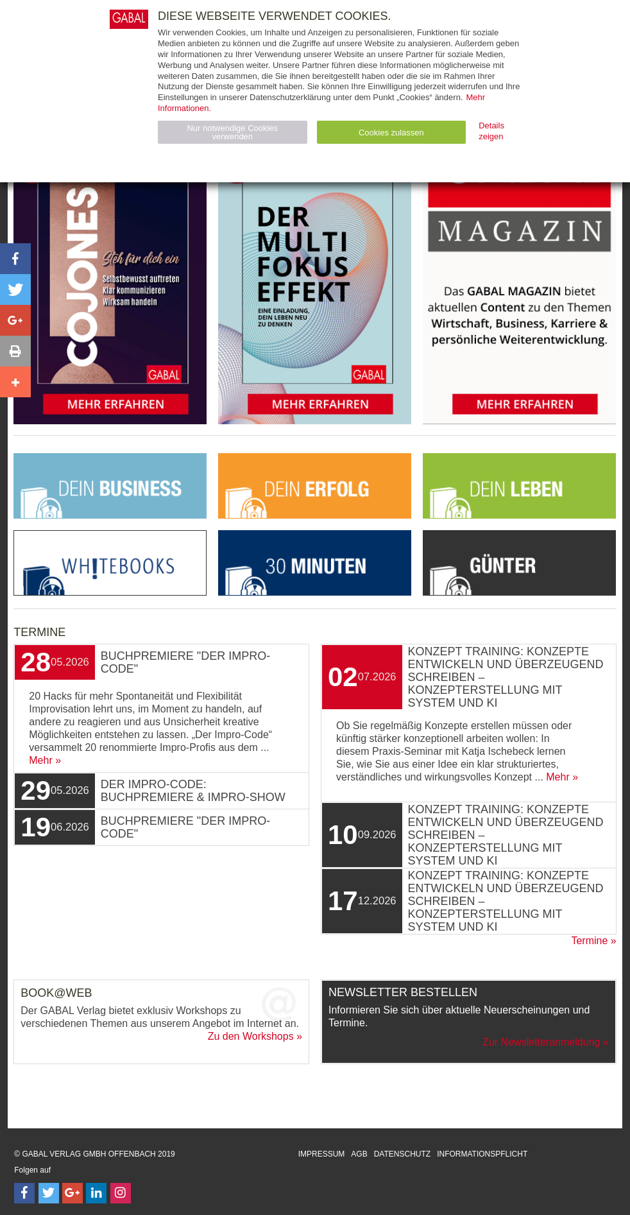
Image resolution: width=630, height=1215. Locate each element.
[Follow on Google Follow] (72, 1193)
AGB (359, 1154)
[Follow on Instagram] (120, 1193)
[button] (15, 258)
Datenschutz (402, 1154)
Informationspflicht (482, 1154)
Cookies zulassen (391, 132)
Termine (589, 940)
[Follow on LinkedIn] (96, 1193)
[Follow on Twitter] (48, 1193)
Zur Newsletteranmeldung (541, 1042)
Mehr (40, 760)
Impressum (321, 1154)
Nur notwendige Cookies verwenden (232, 132)
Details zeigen (491, 131)
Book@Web (56, 993)
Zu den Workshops (251, 1036)
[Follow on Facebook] (24, 1193)
